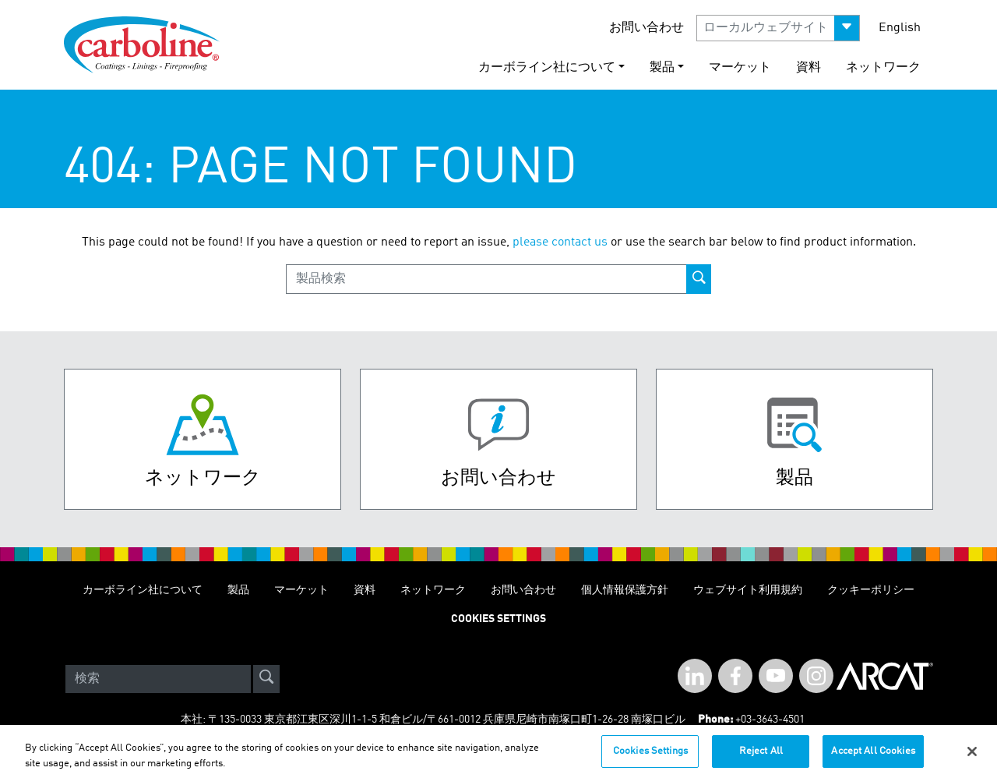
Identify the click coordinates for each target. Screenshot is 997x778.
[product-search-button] (698, 279)
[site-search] (266, 679)
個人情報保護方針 (624, 590)
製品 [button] (662, 68)
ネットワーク (883, 68)
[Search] (158, 679)
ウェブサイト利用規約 (747, 590)
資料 (808, 68)
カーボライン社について (143, 590)
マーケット (740, 68)
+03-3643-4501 (770, 719)
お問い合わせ (646, 28)
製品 (238, 590)
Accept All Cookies (872, 757)
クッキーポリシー (870, 590)
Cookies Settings (650, 757)
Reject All (761, 757)
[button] (778, 28)
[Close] (972, 757)
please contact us (560, 242)
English (900, 28)
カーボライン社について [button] (546, 68)
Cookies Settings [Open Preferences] (498, 619)
